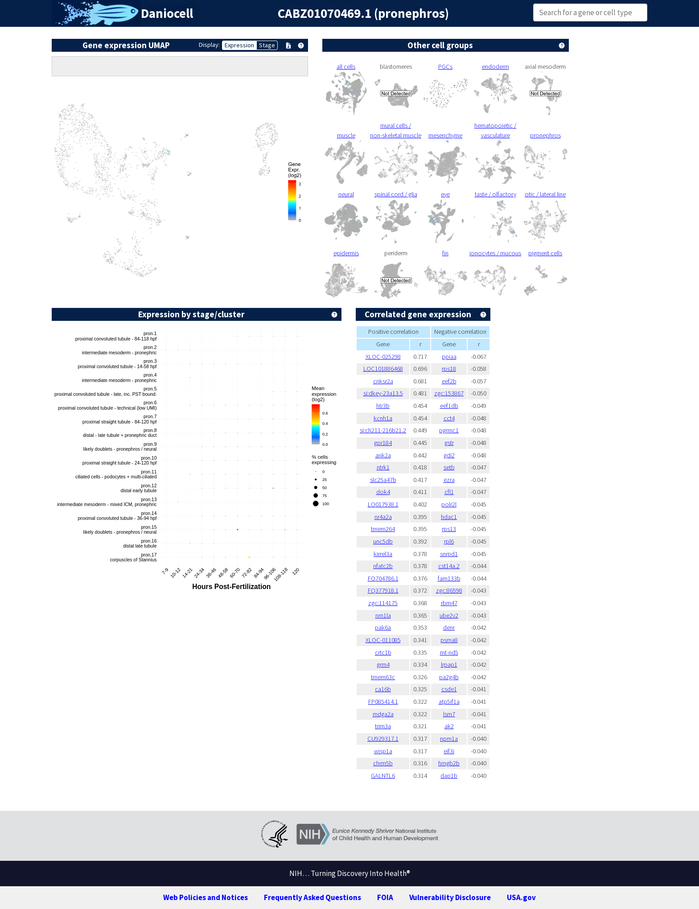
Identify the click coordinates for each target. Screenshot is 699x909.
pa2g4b (449, 677)
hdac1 (449, 517)
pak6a (383, 627)
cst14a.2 (449, 566)
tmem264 (383, 529)
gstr (449, 443)
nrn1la (383, 615)
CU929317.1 (383, 739)
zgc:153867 (449, 393)
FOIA (385, 897)
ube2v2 (449, 615)
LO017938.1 (383, 504)
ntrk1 (383, 467)
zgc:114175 (383, 603)
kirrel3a (383, 554)
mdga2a (383, 714)
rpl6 (449, 541)
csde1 (449, 689)
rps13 (449, 529)
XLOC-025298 (383, 357)
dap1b (448, 776)
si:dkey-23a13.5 (383, 393)
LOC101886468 (383, 369)
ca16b (383, 689)
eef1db (449, 406)
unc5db (383, 541)
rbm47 (449, 603)
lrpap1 (449, 664)
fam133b (449, 578)
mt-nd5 (449, 652)
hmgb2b (449, 763)
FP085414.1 (383, 701)
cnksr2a (383, 381)
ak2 (449, 726)
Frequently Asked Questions (312, 897)
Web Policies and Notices (205, 897)
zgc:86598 (449, 590)
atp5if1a (449, 701)
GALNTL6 (383, 776)
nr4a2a (383, 517)
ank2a (383, 455)
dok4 (383, 492)
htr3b (383, 406)
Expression (239, 45)
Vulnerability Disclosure (450, 897)
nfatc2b (383, 566)
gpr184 (383, 443)
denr (449, 627)
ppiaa (449, 357)
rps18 (449, 369)
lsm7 (449, 714)
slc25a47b (383, 480)
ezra (449, 480)
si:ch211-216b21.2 (383, 430)
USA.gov (521, 897)
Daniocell (167, 13)
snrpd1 (449, 554)
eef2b (449, 381)
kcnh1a (383, 418)
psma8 (449, 640)
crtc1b (383, 652)
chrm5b (383, 763)
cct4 (449, 418)
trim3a (383, 726)
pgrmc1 (449, 430)
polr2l (448, 504)
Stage (267, 45)
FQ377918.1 (383, 590)
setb (449, 467)
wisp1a (383, 751)
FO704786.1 (383, 578)
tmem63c (383, 677)
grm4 (383, 664)
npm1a (449, 739)
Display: (209, 45)
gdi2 (449, 455)
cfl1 (449, 492)
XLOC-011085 (383, 640)
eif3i (449, 751)
